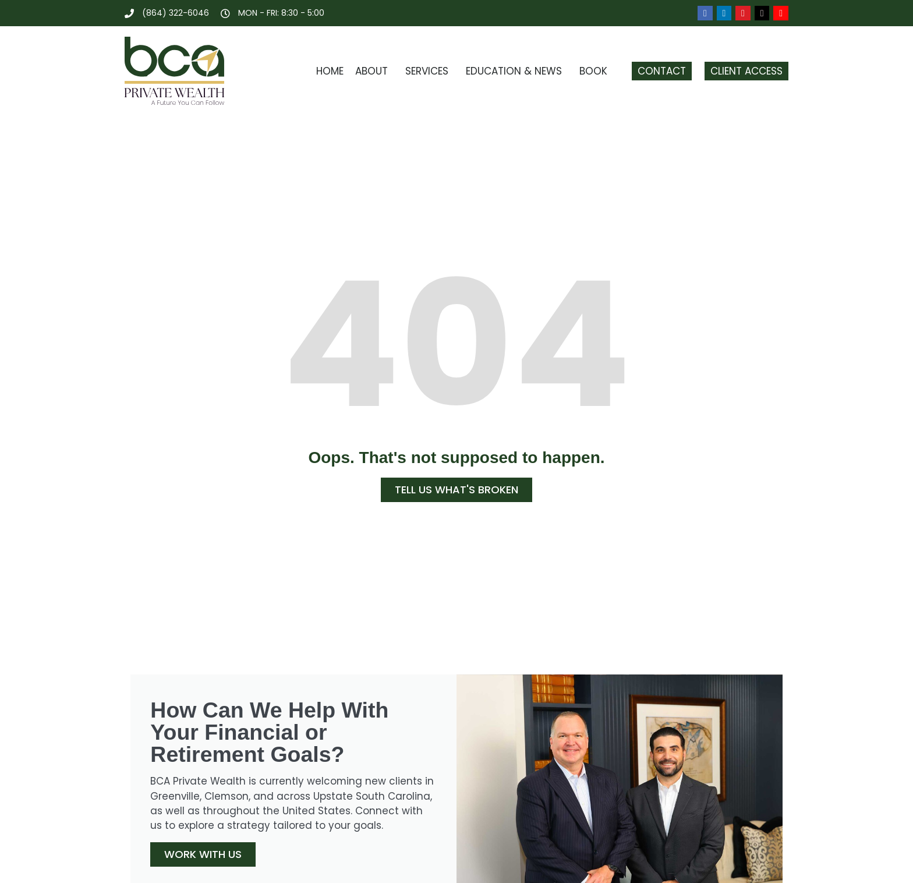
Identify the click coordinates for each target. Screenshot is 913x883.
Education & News (517, 71)
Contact (662, 71)
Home (330, 71)
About (374, 71)
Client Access (746, 71)
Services (429, 71)
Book (596, 71)
